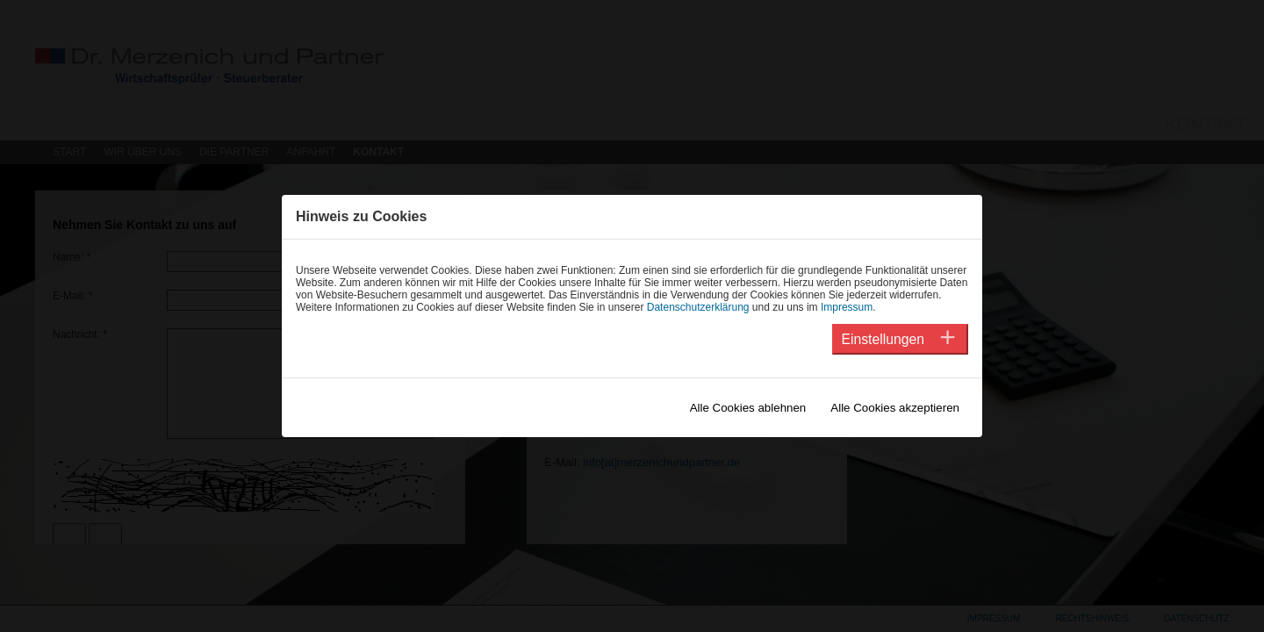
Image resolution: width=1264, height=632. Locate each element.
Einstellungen (882, 339)
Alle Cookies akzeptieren (894, 407)
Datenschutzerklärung (698, 307)
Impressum (847, 307)
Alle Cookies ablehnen (748, 407)
